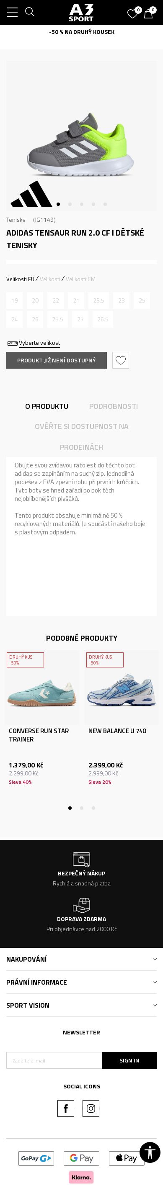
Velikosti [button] (50, 279)
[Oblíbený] (133, 11)
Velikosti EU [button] (20, 279)
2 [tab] (70, 204)
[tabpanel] (81, 136)
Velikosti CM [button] (81, 279)
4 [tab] (93, 204)
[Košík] (150, 14)
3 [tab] (81, 204)
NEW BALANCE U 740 (117, 731)
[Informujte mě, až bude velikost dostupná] (14, 300)
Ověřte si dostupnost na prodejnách (82, 437)
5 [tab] (105, 204)
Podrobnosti (113, 406)
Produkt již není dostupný (56, 360)
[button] (121, 360)
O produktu (46, 406)
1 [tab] (58, 204)
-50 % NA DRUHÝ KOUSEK (81, 31)
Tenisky (16, 219)
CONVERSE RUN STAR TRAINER (39, 735)
